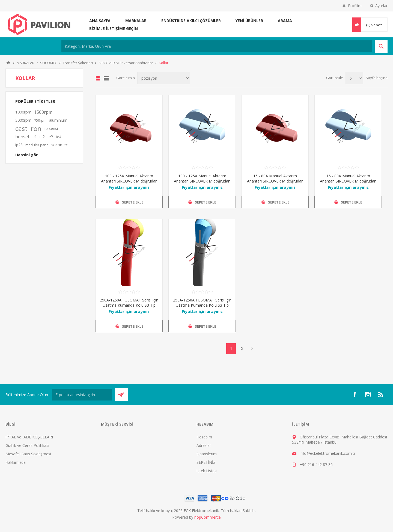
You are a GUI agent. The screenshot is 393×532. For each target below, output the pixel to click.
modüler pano (37, 144)
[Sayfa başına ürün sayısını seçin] (354, 78)
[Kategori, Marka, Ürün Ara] (216, 46)
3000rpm (23, 120)
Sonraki (252, 348)
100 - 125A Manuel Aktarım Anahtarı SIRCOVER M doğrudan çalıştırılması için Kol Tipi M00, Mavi (202, 183)
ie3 (50, 137)
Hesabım (204, 437)
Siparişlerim (206, 453)
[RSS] (381, 394)
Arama (285, 20)
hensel (22, 137)
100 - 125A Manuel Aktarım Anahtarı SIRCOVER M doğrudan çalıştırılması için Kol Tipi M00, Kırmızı (129, 183)
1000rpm (23, 112)
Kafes (98, 78)
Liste (106, 78)
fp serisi (51, 128)
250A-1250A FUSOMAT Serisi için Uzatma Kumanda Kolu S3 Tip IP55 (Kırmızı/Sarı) (129, 305)
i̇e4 (58, 136)
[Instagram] (368, 394)
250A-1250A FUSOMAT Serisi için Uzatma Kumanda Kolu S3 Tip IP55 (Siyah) (202, 305)
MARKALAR (136, 20)
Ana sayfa (100, 20)
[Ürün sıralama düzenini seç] (163, 78)
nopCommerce (207, 517)
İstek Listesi (206, 470)
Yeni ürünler (249, 20)
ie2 (42, 136)
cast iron (28, 128)
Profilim (355, 5)
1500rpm (43, 112)
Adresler (203, 445)
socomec (59, 144)
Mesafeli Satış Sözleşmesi (28, 453)
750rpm (40, 120)
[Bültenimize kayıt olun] (82, 395)
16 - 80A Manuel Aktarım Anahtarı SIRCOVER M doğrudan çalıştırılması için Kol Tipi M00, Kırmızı (275, 183)
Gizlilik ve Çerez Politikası (27, 445)
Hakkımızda (15, 462)
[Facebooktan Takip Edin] (354, 394)
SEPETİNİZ (206, 462)
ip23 (19, 144)
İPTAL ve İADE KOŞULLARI (29, 437)
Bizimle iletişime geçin (113, 28)
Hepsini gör (26, 154)
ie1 (34, 136)
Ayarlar (381, 5)
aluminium (58, 120)
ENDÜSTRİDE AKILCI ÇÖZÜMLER (191, 20)
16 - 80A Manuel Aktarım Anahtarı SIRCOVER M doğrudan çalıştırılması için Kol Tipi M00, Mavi (348, 183)
